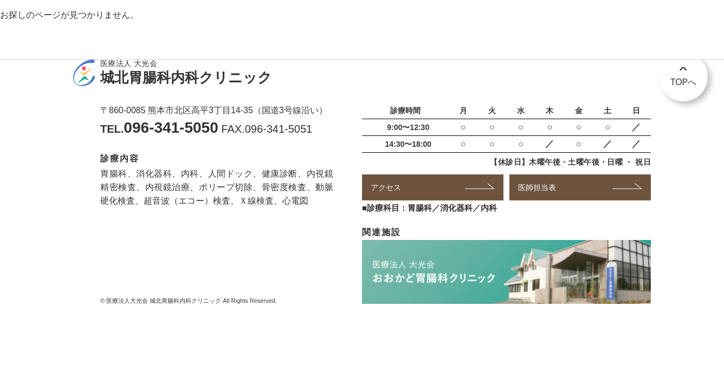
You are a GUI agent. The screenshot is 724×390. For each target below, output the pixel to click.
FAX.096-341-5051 (266, 129)
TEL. (159, 129)
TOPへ (683, 72)
